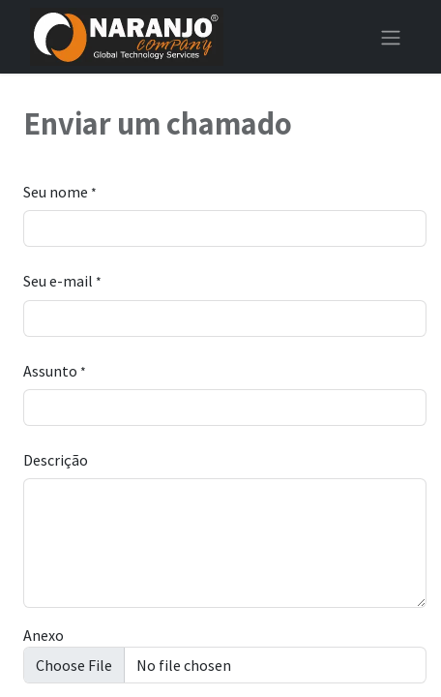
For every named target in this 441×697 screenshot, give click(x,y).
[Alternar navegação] (390, 36)
